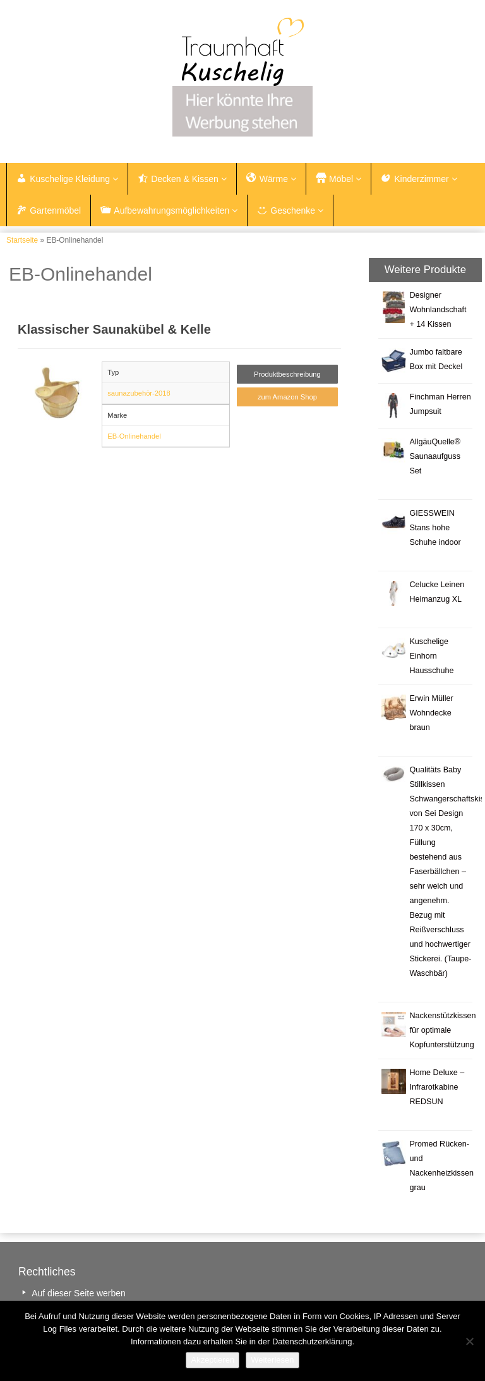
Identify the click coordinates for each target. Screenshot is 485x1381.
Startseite (22, 240)
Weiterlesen (272, 1360)
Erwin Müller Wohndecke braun (431, 713)
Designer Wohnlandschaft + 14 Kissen (437, 310)
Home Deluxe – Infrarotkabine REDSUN (436, 1087)
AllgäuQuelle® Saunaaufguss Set (434, 456)
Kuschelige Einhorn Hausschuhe (431, 656)
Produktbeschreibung (287, 374)
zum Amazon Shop (287, 397)
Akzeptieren (212, 1360)
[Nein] (469, 1341)
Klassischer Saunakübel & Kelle (114, 329)
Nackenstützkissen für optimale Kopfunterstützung (442, 1030)
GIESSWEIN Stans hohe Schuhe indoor (434, 528)
